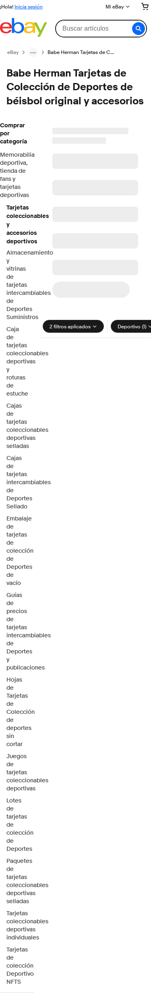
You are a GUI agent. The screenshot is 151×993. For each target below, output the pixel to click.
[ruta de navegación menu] (33, 52)
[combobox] (101, 29)
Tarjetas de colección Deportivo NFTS (16, 966)
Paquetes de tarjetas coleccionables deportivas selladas (16, 881)
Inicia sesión (28, 6)
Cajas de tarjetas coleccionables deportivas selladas (16, 426)
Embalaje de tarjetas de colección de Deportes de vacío (16, 551)
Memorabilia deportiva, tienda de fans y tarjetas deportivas (16, 175)
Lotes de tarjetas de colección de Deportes (16, 825)
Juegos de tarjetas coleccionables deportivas (16, 772)
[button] (138, 28)
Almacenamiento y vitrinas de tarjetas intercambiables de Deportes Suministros (16, 285)
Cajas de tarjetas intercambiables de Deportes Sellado (16, 482)
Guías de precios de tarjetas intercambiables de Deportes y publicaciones (16, 631)
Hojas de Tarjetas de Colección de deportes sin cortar (16, 712)
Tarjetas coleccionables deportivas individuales (16, 925)
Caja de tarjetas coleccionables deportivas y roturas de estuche (16, 361)
